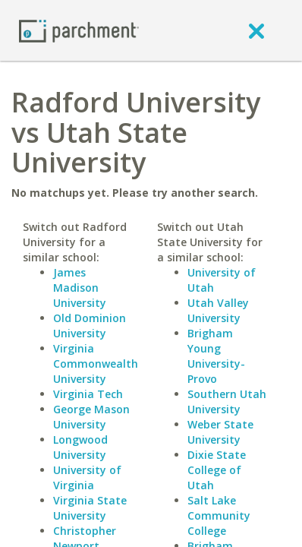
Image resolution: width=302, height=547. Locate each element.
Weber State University (220, 432)
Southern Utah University (226, 401)
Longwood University (80, 447)
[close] (256, 30)
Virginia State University (90, 508)
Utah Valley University (218, 310)
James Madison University (79, 287)
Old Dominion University (89, 325)
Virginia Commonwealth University (95, 363)
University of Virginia (87, 477)
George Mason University (91, 417)
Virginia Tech (88, 394)
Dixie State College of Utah (216, 469)
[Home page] (79, 30)
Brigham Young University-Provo (216, 356)
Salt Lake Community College (218, 515)
